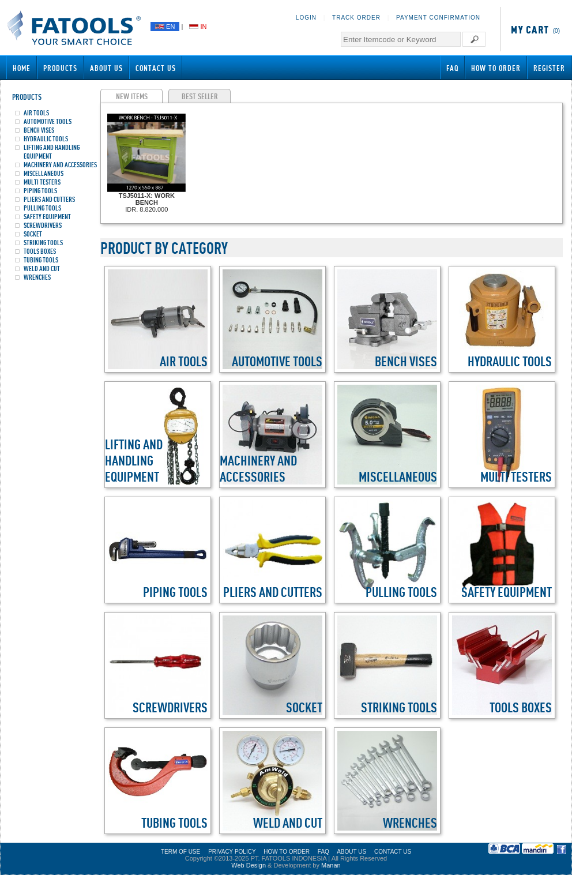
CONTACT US (392, 851)
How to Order (496, 68)
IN (197, 26)
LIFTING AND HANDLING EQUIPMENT (52, 151)
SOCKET (33, 234)
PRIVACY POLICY (231, 851)
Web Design (248, 865)
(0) (533, 31)
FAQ (452, 68)
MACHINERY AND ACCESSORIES (60, 164)
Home (22, 68)
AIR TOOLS (36, 112)
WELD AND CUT (42, 268)
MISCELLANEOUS (43, 173)
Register (549, 68)
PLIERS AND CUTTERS (49, 199)
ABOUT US (351, 851)
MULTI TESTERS (42, 182)
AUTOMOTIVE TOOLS (48, 121)
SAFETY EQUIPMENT (47, 216)
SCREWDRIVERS (43, 225)
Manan (331, 865)
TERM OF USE (180, 851)
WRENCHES (37, 277)
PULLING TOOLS (42, 208)
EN (165, 26)
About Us (106, 68)
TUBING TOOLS (41, 260)
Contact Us (156, 68)
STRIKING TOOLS (43, 242)
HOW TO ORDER (287, 851)
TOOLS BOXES (40, 251)
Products (60, 68)
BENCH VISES (39, 130)
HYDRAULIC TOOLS (46, 138)
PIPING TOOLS (40, 190)
